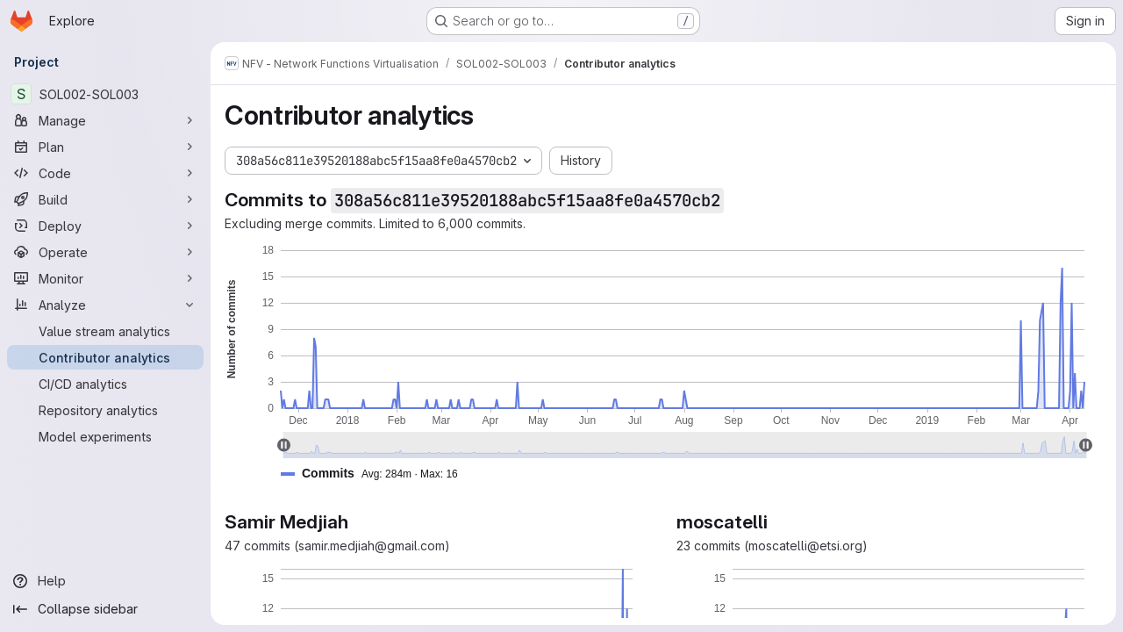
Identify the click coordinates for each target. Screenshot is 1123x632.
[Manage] (105, 120)
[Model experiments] (105, 436)
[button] (376, 473)
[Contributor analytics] (105, 357)
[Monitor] (105, 278)
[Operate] (105, 252)
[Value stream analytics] (105, 331)
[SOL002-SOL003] (105, 94)
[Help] (105, 581)
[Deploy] (105, 225)
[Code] (105, 173)
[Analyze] (105, 304)
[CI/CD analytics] (105, 383)
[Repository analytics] (105, 410)
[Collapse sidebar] (105, 609)
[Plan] (105, 146)
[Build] (105, 199)
